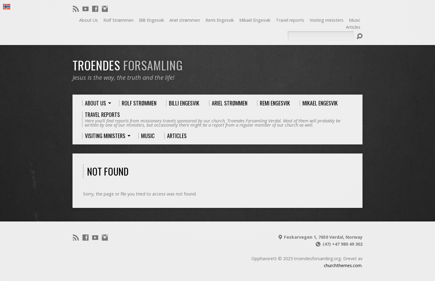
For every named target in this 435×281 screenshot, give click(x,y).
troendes (127, 65)
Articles (353, 27)
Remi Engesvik (219, 20)
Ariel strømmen (184, 20)
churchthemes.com (343, 265)
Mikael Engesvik (254, 20)
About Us (88, 20)
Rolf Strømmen (118, 20)
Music (354, 20)
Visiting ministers (326, 20)
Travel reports (290, 20)
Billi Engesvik (151, 20)
